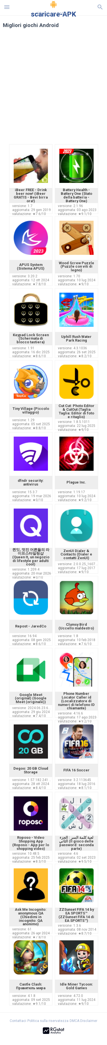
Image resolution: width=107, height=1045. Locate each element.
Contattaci (18, 1021)
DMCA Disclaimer (83, 1021)
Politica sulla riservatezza (47, 1021)
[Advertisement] (53, 89)
